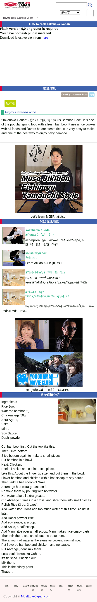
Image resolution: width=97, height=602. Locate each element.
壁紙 (16, 586)
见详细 (10, 103)
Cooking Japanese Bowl (75, 94)
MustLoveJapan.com (35, 596)
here (45, 37)
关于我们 (35, 588)
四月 (92, 94)
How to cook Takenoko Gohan (18, 18)
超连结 (89, 586)
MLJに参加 (80, 588)
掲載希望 (70, 588)
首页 (7, 586)
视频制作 (52, 588)
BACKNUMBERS (26, 586)
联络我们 (44, 588)
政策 (61, 586)
